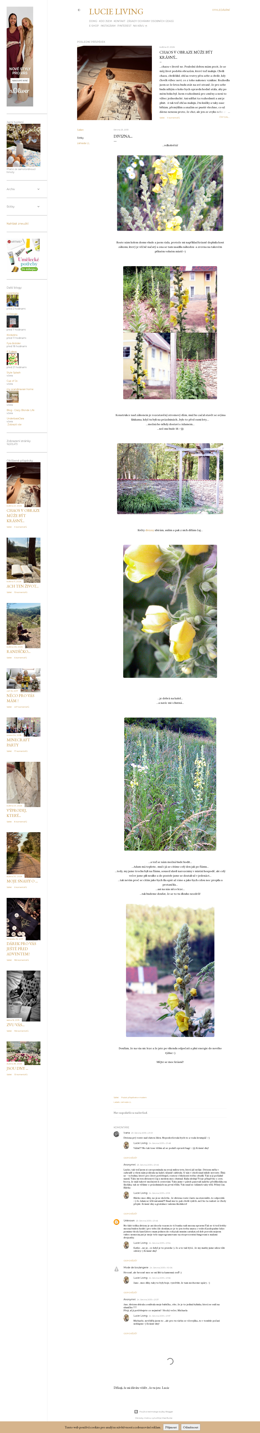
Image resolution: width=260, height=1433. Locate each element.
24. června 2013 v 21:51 (159, 1193)
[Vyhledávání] (221, 10)
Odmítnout (190, 1427)
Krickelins (12, 335)
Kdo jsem (105, 21)
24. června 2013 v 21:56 (159, 1278)
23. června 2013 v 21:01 (142, 1133)
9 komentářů (173, 117)
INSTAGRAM (108, 25)
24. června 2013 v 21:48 (160, 1143)
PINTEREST (124, 25)
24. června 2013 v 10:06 (161, 1267)
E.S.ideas (12, 351)
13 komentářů (21, 1074)
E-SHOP (94, 25)
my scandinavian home (20, 389)
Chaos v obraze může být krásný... (23, 515)
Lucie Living (116, 11)
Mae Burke (167, 1418)
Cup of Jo (12, 380)
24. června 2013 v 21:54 (160, 1243)
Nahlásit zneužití (18, 223)
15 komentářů (20, 592)
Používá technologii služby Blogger (153, 1412)
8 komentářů (20, 821)
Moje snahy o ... (22, 881)
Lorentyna (13, 293)
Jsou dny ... (17, 1068)
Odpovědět (130, 1158)
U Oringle (12, 314)
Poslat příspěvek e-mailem (134, 1097)
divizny (149, 530)
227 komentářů (21, 707)
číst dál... (224, 117)
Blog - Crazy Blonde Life (20, 410)
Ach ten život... (23, 586)
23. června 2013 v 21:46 (148, 1165)
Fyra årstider (14, 343)
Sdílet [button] (162, 117)
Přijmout (171, 1427)
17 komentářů (21, 751)
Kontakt (119, 21)
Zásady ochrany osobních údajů (150, 21)
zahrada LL (83, 143)
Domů (93, 21)
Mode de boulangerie (136, 1267)
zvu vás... (16, 1024)
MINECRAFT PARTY (18, 742)
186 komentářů (21, 960)
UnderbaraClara (15, 418)
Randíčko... (19, 651)
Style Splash (14, 372)
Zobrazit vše (14, 424)
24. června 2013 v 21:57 (159, 1316)
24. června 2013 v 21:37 (148, 1299)
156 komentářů (21, 1031)
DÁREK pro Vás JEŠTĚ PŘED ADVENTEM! (21, 948)
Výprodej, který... (17, 813)
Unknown (129, 1220)
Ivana (127, 1132)
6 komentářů (20, 657)
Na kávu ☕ (140, 25)
